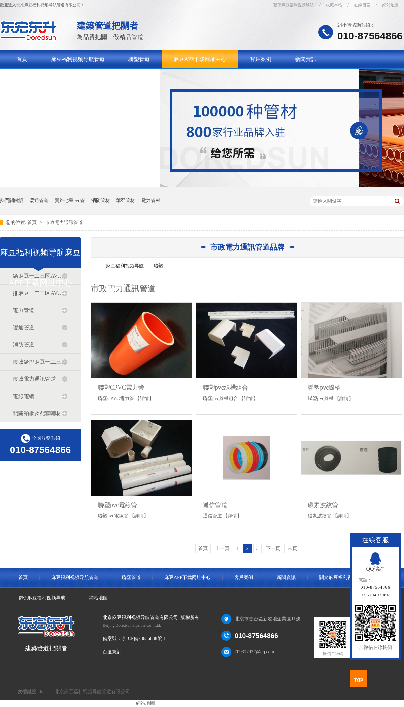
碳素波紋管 (323, 505)
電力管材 (150, 200)
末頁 (292, 548)
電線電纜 (23, 396)
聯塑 (158, 265)
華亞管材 (125, 200)
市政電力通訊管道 (64, 222)
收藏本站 (334, 5)
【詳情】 (144, 398)
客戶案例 (260, 59)
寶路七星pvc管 (70, 200)
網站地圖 (390, 5)
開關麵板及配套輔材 (37, 413)
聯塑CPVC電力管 (121, 387)
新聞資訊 (305, 59)
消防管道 (23, 344)
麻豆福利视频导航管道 (78, 59)
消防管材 (100, 200)
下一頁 (273, 548)
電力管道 (23, 310)
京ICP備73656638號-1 (144, 638)
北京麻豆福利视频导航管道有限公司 (92, 691)
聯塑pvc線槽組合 (225, 387)
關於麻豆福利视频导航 (43, 76)
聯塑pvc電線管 (117, 505)
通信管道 (215, 505)
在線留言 (362, 5)
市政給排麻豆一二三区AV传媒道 (40, 362)
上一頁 (222, 548)
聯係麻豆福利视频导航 (293, 5)
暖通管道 (39, 200)
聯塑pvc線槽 (324, 387)
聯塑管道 (139, 59)
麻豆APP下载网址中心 (199, 59)
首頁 (21, 59)
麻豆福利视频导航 (125, 265)
